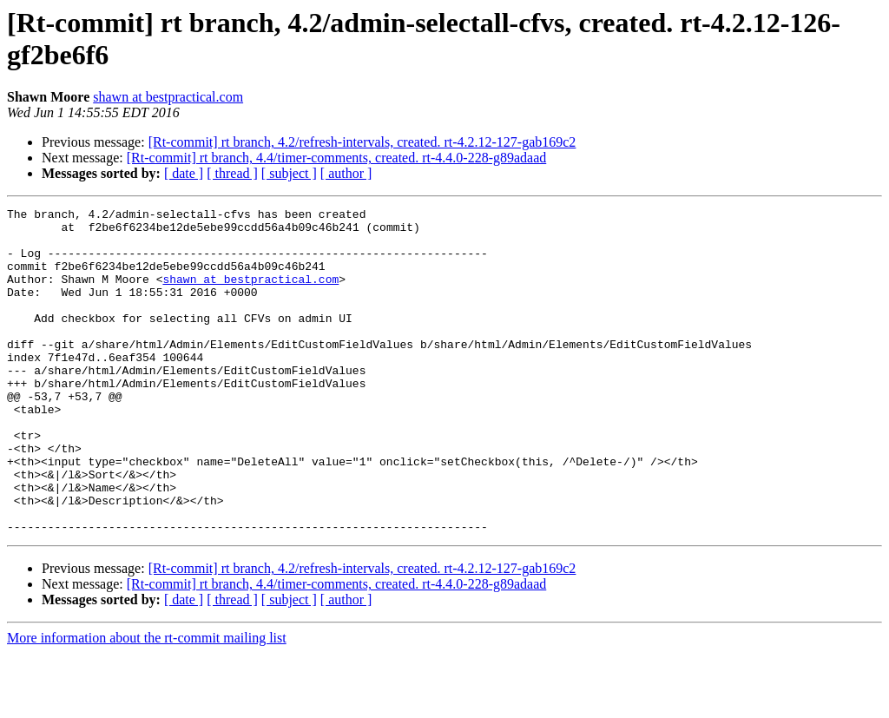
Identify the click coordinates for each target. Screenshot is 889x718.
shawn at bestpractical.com (168, 96)
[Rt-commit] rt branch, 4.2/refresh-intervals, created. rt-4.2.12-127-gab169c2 (362, 142)
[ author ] (346, 173)
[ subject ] (289, 173)
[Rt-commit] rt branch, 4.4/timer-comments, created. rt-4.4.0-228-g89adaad (337, 157)
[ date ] (183, 173)
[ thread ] (232, 173)
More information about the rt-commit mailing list (146, 702)
